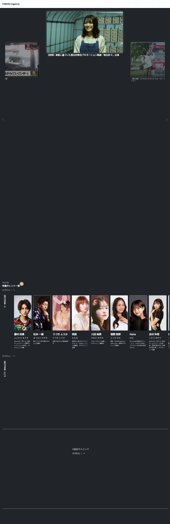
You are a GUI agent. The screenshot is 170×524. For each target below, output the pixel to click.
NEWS (127, 4)
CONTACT (162, 4)
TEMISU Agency (13, 3)
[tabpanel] (85, 156)
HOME (106, 4)
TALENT (117, 4)
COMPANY (150, 4)
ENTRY (137, 4)
